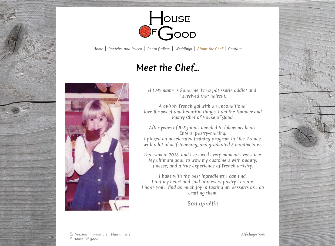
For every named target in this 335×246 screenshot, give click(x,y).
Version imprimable (89, 234)
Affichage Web (253, 234)
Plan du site (120, 234)
